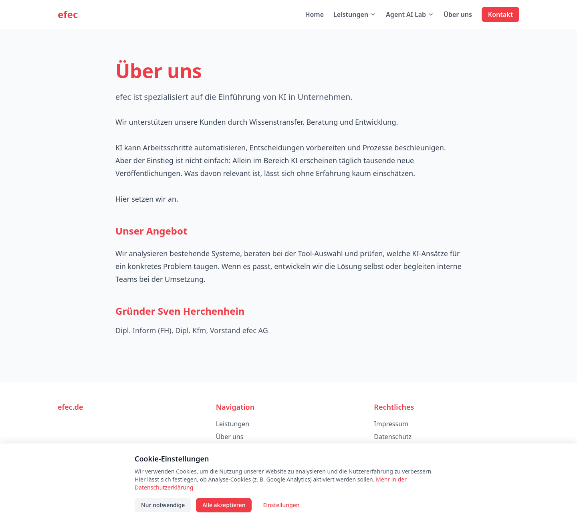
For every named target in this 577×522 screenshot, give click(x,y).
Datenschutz (393, 436)
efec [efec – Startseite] (68, 14)
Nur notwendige (163, 505)
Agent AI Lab (410, 14)
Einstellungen (281, 505)
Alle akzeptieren (223, 505)
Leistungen (354, 14)
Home (314, 14)
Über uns (458, 14)
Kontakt (500, 14)
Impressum (391, 423)
